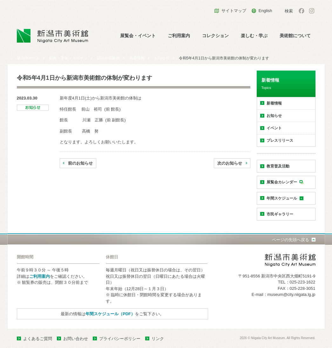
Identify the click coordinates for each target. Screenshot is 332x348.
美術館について (295, 35)
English (265, 10)
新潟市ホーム (28, 58)
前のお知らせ (80, 163)
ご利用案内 (179, 35)
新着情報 (137, 58)
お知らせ (161, 58)
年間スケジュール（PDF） (110, 313)
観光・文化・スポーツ (68, 58)
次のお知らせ (229, 163)
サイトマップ (233, 10)
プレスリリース (280, 140)
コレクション (215, 35)
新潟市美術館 (108, 58)
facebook (301, 11)
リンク (158, 338)
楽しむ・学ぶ (254, 35)
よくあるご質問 (37, 338)
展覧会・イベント (138, 35)
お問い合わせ (75, 338)
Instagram (311, 11)
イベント (274, 128)
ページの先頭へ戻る (290, 239)
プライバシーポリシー (119, 338)
